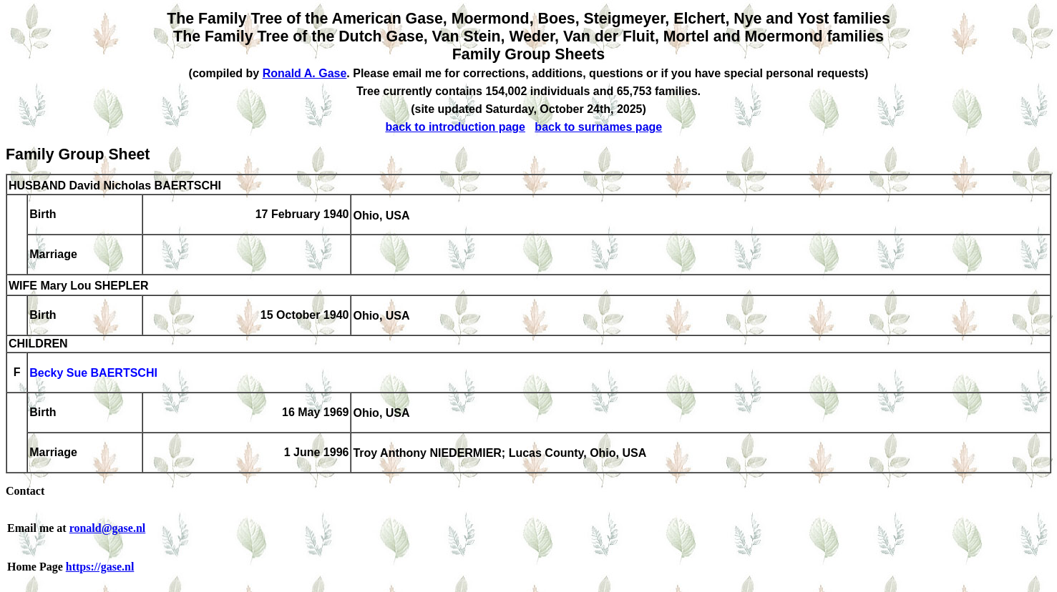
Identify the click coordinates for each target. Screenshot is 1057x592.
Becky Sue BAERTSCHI (93, 373)
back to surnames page (598, 127)
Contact (25, 491)
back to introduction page (455, 127)
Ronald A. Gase (305, 73)
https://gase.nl (100, 567)
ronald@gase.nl (107, 528)
